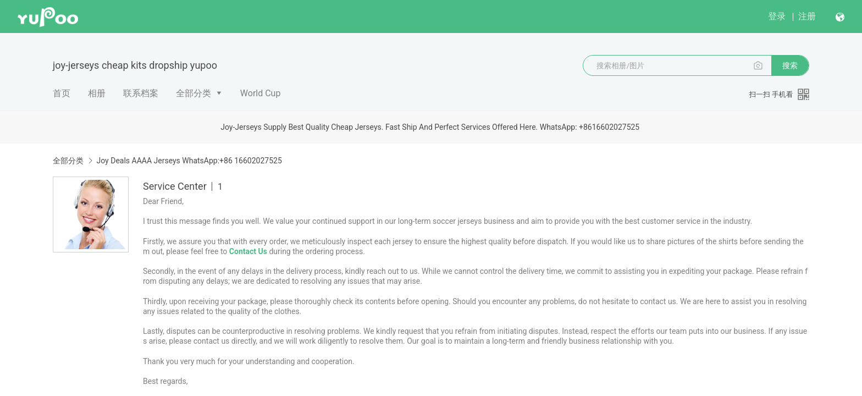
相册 (97, 93)
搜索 (790, 65)
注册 (807, 16)
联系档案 (140, 93)
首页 (61, 93)
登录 (777, 16)
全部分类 (193, 93)
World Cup (260, 93)
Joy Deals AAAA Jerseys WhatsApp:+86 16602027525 (188, 160)
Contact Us (248, 251)
